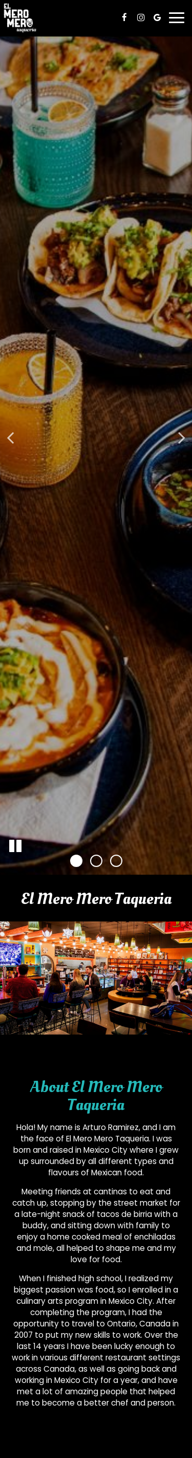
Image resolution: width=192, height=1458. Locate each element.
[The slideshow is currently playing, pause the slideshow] (15, 846)
